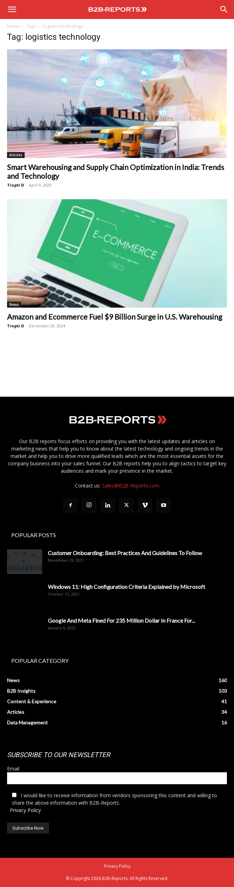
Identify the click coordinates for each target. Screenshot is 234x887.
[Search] (224, 9)
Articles (16, 154)
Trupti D (15, 185)
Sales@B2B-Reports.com (130, 485)
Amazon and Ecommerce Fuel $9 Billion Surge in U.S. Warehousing (114, 316)
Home (13, 26)
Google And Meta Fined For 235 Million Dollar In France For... (121, 620)
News (14, 304)
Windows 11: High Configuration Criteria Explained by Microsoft (126, 586)
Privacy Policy (25, 810)
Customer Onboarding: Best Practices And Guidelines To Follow (125, 552)
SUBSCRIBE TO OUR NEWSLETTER (58, 755)
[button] (12, 9)
